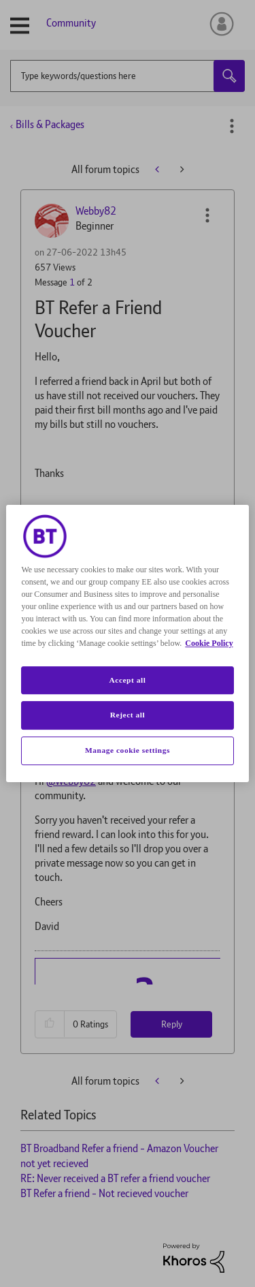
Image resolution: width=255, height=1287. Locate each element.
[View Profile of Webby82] (95, 211)
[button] (207, 215)
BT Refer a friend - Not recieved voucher (104, 1193)
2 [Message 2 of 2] (72, 707)
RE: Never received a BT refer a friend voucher (115, 1178)
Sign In (219, 24)
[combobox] (127, 76)
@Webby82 (71, 781)
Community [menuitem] (71, 23)
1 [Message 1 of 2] (72, 282)
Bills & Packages (50, 124)
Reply (171, 523)
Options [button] (232, 126)
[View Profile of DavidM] (92, 636)
